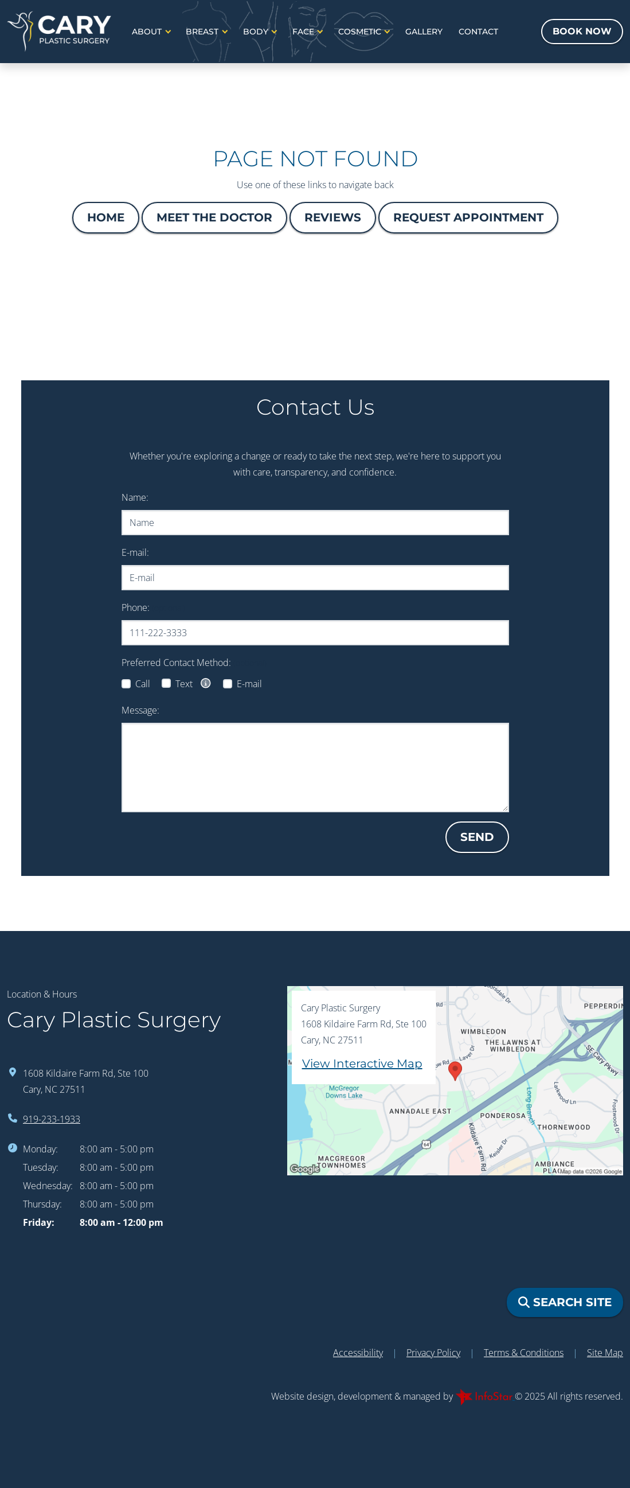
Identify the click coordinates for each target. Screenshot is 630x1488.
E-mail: (135, 552)
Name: (135, 497)
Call (142, 683)
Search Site (565, 1302)
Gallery (424, 31)
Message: (140, 710)
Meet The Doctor (214, 217)
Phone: (153, 607)
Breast (203, 31)
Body (257, 31)
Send (477, 837)
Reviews (332, 217)
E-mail (249, 683)
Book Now (582, 31)
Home (105, 217)
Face (304, 31)
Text (193, 683)
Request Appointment (468, 217)
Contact (478, 31)
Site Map (605, 1352)
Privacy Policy (433, 1352)
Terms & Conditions (524, 1352)
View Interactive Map (362, 1063)
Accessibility (358, 1352)
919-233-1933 (51, 1119)
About (148, 31)
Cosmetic (361, 31)
